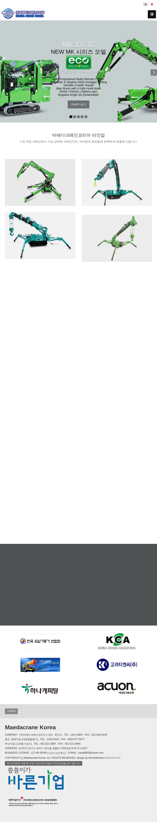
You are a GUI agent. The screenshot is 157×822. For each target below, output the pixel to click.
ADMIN (11, 711)
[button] (5, 71)
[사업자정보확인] (56, 753)
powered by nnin (112, 757)
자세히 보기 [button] (78, 104)
